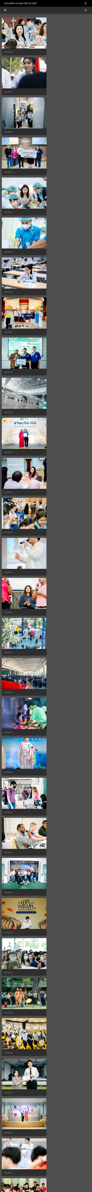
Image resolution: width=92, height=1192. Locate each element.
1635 (37, 1178)
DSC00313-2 (9, 1050)
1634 (30, 1178)
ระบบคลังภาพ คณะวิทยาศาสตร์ (20, 3)
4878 (70, 1178)
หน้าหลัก (5, 10)
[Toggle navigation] (85, 3)
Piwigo (50, 1187)
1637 (52, 1178)
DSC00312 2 (55, 1012)
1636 (44, 1178)
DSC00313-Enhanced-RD (60, 1050)
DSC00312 (8, 50)
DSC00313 (8, 1088)
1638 (59, 1178)
